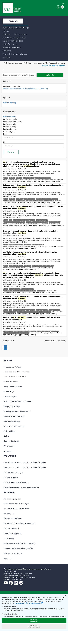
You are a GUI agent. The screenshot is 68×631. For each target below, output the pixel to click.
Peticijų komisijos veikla (13, 386)
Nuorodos (7, 558)
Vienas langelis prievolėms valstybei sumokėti (21, 487)
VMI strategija (9, 446)
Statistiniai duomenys (12, 421)
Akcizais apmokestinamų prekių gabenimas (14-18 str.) (25, 89)
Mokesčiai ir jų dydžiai (12, 499)
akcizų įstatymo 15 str (28, 178)
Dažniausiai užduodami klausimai (16, 508)
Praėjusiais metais (10, 129)
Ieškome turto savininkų (13, 553)
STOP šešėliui (9, 538)
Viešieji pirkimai (10, 431)
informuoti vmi (41, 291)
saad (10, 310)
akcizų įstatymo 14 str (9, 200)
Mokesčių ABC (9, 513)
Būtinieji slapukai (9, 607)
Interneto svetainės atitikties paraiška (18, 548)
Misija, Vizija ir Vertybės (12, 367)
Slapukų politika (20, 603)
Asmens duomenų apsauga (14, 426)
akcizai (5, 178)
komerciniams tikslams (27, 289)
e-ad (10, 220)
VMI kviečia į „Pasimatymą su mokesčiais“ (20, 523)
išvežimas (18, 178)
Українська (60, 65)
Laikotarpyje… (9, 131)
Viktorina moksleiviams (13, 518)
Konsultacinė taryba (11, 441)
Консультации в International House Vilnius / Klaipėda (25, 467)
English (45, 65)
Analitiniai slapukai (9, 614)
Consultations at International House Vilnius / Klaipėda (25, 462)
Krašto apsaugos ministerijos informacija (19, 543)
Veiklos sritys (9, 391)
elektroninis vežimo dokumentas (46, 223)
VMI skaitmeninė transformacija (16, 482)
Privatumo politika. (34, 603)
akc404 (5, 331)
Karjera (6, 436)
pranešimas (19, 199)
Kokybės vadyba (10, 396)
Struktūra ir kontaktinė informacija (17, 372)
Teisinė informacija (11, 381)
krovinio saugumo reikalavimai (43, 178)
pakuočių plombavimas (32, 179)
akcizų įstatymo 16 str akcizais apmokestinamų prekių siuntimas (20, 291)
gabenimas (12, 178)
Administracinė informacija (14, 416)
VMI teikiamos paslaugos (13, 472)
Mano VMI (18, 579)
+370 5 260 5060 (10, 571)
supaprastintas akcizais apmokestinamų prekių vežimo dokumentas (34, 312)
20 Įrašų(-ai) (8, 340)
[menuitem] (16, 27)
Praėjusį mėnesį (9, 126)
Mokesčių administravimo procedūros (18, 401)
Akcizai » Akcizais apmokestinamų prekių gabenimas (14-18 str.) (39, 181)
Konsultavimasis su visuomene (15, 377)
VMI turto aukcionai (11, 528)
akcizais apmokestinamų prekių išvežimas (14, 222)
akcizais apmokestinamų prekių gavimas (39, 200)
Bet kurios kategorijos (11, 86)
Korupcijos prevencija (12, 406)
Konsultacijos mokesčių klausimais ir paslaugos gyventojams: (27, 569)
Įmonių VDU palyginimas (13, 533)
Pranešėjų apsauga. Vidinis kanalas (17, 411)
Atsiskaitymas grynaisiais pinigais (16, 504)
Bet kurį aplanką (9, 102)
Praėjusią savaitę (9, 124)
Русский (52, 65)
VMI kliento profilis (11, 477)
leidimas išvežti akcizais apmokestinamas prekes (16, 333)
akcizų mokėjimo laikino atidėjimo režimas (14, 179)
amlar (54, 179)
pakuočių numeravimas (45, 179)
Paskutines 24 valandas (12, 121)
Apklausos (7, 451)
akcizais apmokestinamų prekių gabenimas (24, 220)
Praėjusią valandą (10, 119)
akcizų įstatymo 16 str (22, 200)
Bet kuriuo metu (9, 116)
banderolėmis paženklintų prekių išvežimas (48, 331)
